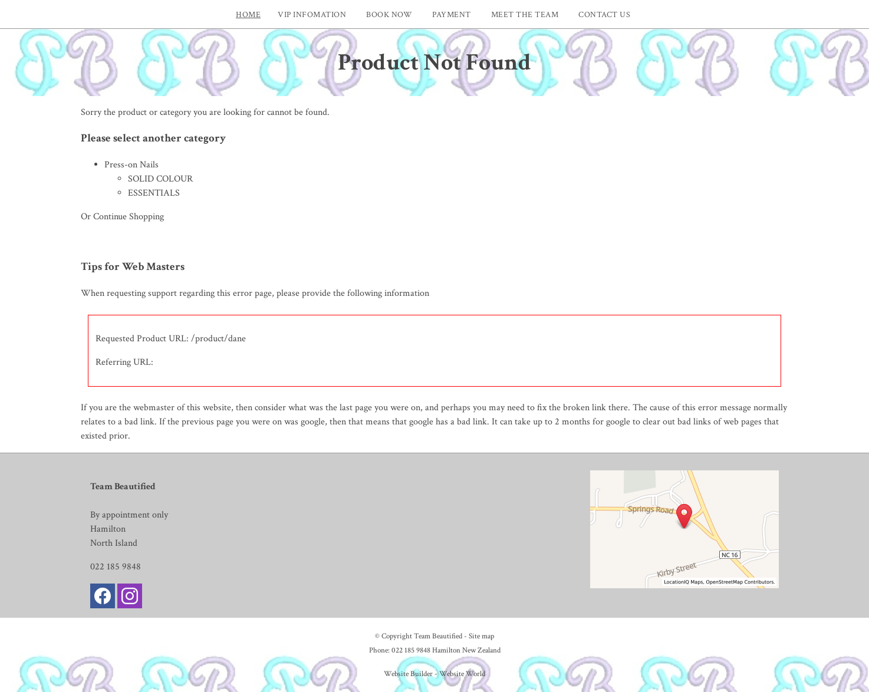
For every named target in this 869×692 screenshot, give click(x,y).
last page (356, 407)
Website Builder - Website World (434, 673)
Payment (451, 14)
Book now (389, 14)
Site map (481, 636)
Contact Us (604, 14)
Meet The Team (525, 14)
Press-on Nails (131, 165)
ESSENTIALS (154, 193)
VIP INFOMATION (312, 14)
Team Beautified (438, 636)
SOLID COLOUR (160, 179)
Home (248, 14)
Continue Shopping (128, 216)
